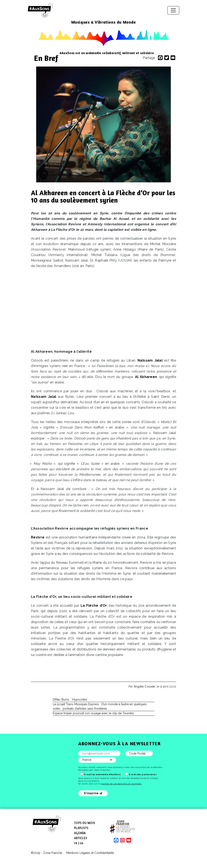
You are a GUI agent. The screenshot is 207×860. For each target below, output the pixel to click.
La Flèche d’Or (94, 606)
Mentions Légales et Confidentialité (90, 853)
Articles (80, 838)
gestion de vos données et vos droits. (121, 784)
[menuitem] (75, 843)
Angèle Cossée (144, 686)
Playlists (81, 828)
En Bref (46, 58)
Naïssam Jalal (150, 360)
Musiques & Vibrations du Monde (103, 22)
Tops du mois (84, 823)
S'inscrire (93, 793)
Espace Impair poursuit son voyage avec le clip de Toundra (93, 713)
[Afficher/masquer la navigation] (173, 10)
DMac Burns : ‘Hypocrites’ (70, 699)
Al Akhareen (146, 377)
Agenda (80, 833)
